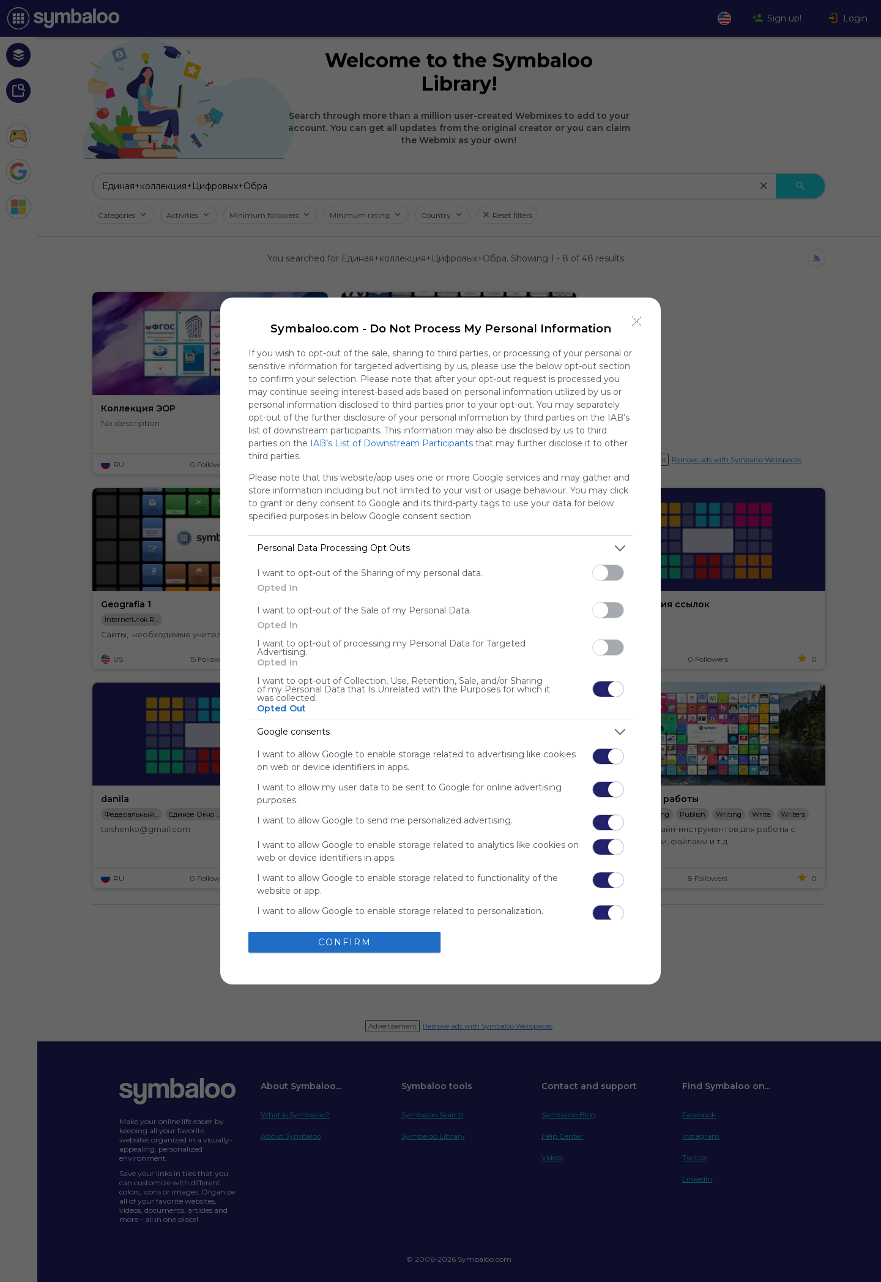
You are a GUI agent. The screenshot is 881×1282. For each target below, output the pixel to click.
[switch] (608, 572)
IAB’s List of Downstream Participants (391, 443)
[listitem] (440, 548)
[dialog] (440, 641)
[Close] (637, 321)
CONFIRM (344, 941)
